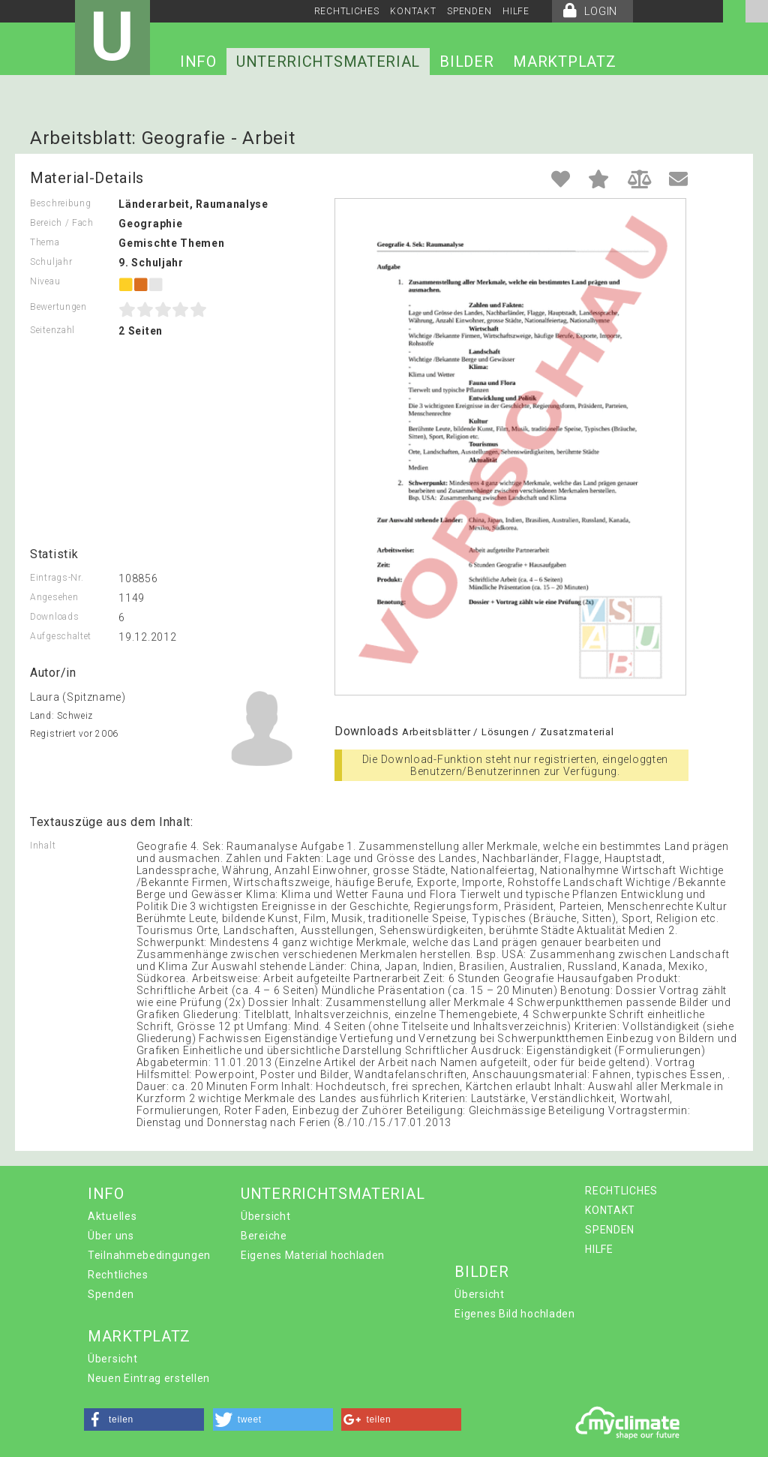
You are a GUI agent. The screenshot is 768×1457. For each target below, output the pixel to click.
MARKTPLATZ (564, 62)
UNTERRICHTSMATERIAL (328, 62)
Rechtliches (118, 1275)
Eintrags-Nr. (56, 577)
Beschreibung (60, 203)
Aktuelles (112, 1216)
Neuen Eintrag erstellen (149, 1378)
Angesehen (54, 597)
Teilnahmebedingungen (149, 1255)
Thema (45, 242)
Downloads (54, 616)
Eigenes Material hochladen (313, 1255)
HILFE (516, 11)
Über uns (111, 1236)
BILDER (467, 62)
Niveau (45, 281)
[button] (144, 1419)
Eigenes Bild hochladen (514, 1314)
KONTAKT (413, 11)
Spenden (111, 1294)
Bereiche (264, 1236)
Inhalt (43, 845)
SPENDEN (469, 11)
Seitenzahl (52, 330)
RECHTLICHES (347, 11)
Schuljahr (51, 262)
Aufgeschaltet (61, 636)
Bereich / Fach (62, 223)
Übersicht (265, 1216)
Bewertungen (58, 307)
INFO (198, 62)
